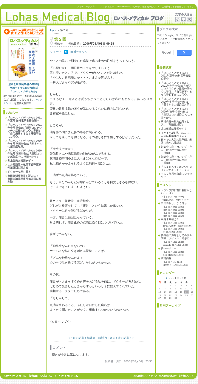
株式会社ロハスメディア (145, 376)
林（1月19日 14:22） (173, 232)
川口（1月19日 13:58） (174, 242)
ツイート (56, 51)
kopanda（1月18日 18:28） (176, 245)
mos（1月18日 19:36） (174, 255)
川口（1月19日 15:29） (174, 223)
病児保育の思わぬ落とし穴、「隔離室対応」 (175, 123)
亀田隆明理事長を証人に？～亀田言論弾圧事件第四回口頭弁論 (24, 178)
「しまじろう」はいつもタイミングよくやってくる (176, 168)
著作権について (186, 376)
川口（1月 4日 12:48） (174, 262)
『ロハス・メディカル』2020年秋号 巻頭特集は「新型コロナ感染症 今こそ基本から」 (25, 153)
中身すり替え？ (170, 219)
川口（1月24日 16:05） (174, 207)
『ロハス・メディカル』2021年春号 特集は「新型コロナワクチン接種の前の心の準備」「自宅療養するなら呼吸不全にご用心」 (25, 130)
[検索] (166, 52)
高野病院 (166, 258)
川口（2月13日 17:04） (174, 196)
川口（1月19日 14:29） (174, 229)
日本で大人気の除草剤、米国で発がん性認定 (176, 141)
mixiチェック (79, 51)
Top (52, 30)
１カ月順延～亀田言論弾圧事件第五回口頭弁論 (24, 166)
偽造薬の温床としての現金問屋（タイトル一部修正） (176, 237)
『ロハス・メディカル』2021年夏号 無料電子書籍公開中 (25, 119)
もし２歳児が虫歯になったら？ (176, 175)
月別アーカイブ (170, 305)
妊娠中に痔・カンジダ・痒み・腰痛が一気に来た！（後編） (176, 149)
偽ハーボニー (168, 248)
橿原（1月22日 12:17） (174, 216)
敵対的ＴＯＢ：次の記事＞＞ (116, 337)
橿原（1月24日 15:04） (174, 210)
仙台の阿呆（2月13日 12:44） (177, 199)
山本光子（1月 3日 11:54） (176, 265)
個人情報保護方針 (167, 376)
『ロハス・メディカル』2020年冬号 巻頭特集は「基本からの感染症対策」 (25, 143)
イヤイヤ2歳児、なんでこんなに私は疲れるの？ (176, 134)
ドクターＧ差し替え (19, 171)
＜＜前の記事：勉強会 (81, 337)
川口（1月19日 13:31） (174, 252)
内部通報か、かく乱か (174, 203)
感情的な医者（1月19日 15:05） (178, 226)
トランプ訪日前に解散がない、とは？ (176, 192)
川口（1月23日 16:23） (174, 213)
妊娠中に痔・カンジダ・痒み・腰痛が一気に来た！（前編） (176, 159)
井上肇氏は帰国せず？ (20, 160)
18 (186, 292)
